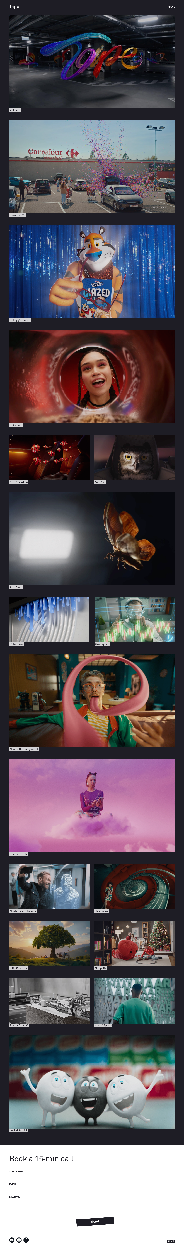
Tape (14, 6)
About (171, 6)
